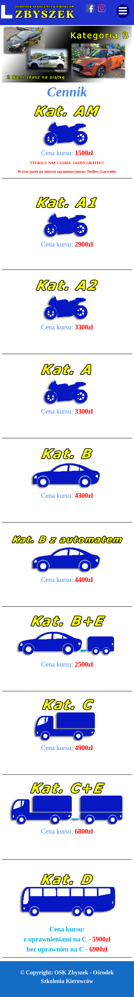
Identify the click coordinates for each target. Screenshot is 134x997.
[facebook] (90, 8)
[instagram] (101, 8)
